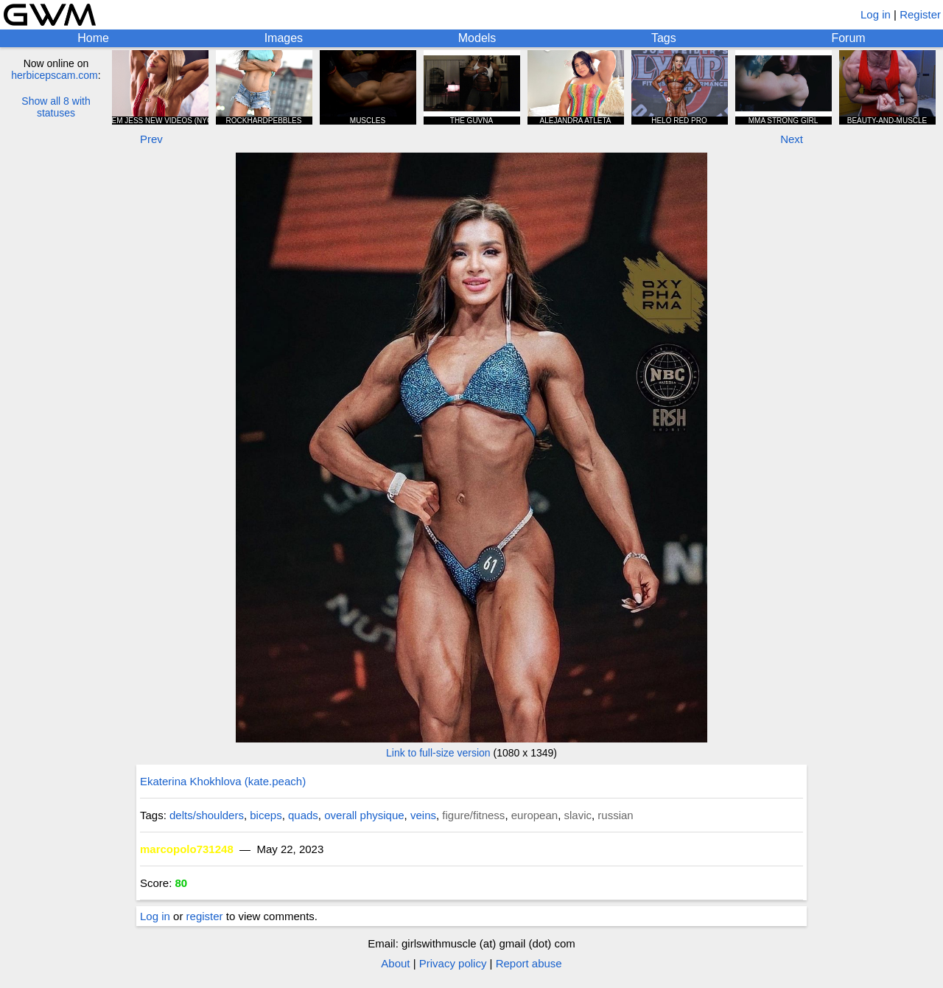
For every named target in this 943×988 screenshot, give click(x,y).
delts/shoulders (206, 815)
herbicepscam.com (54, 75)
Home (93, 38)
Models (477, 38)
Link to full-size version (438, 753)
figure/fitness (473, 815)
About (395, 963)
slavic (578, 815)
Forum (848, 38)
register (204, 916)
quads (303, 815)
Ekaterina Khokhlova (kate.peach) (223, 781)
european (534, 815)
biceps (265, 815)
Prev (151, 139)
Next (791, 139)
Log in (875, 14)
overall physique (364, 815)
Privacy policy (453, 963)
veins (423, 815)
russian (615, 815)
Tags (663, 38)
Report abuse (529, 963)
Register (920, 14)
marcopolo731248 (187, 849)
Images (283, 38)
